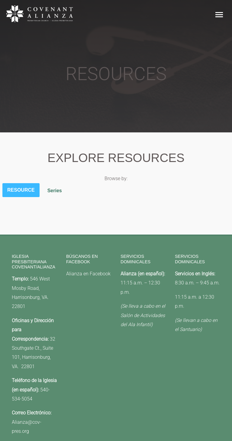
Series (54, 190)
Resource (21, 190)
